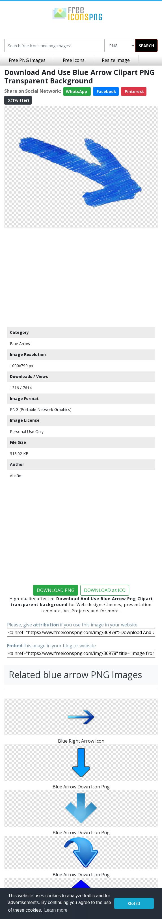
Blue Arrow (20, 343)
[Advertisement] (81, 276)
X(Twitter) (18, 100)
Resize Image (116, 60)
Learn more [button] (56, 910)
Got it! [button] (134, 903)
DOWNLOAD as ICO (105, 590)
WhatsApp (77, 91)
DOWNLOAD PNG (55, 590)
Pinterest (134, 91)
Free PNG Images (27, 60)
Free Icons (74, 60)
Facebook (106, 91)
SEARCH (146, 45)
